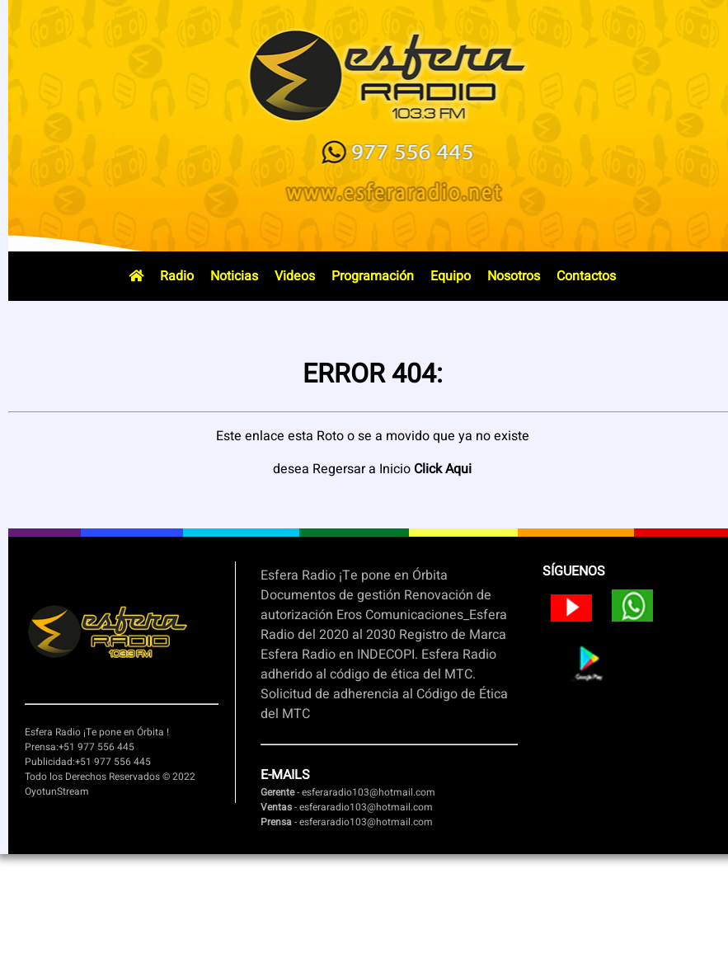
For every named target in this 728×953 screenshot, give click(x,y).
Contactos (586, 276)
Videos (295, 276)
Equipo (450, 276)
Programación (372, 276)
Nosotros (513, 276)
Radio (177, 276)
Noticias (234, 276)
